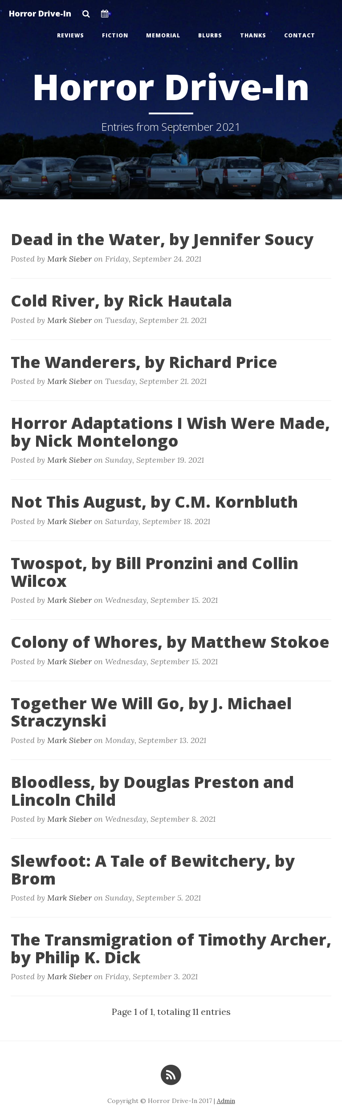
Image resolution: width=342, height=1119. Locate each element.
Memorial (163, 35)
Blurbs (210, 35)
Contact (299, 35)
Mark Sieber (69, 259)
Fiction (115, 35)
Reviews (70, 35)
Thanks (253, 35)
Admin (226, 1101)
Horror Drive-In (40, 13)
